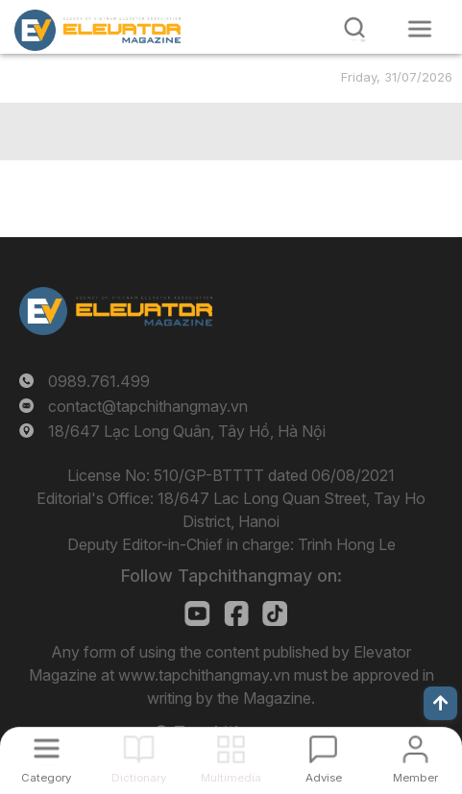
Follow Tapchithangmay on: (231, 575)
